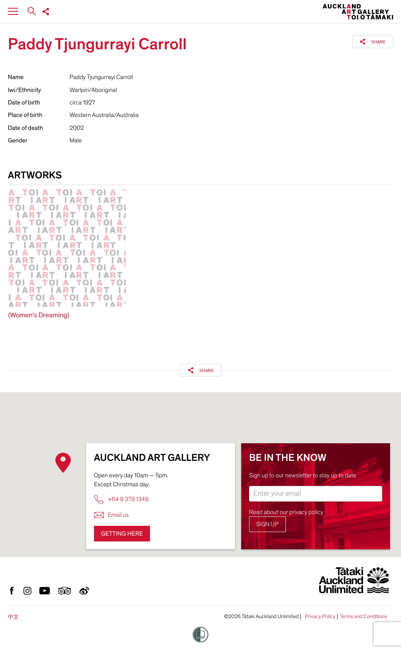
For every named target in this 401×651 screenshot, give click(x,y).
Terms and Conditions (363, 616)
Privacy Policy (320, 616)
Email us (111, 515)
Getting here (122, 533)
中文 (13, 616)
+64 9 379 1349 (121, 499)
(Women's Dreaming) (38, 315)
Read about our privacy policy (286, 512)
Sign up (267, 524)
